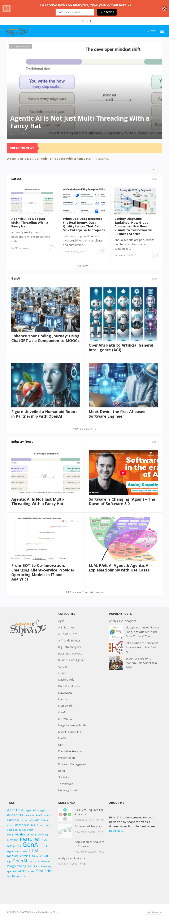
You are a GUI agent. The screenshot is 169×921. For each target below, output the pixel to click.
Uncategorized (67, 790)
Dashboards (66, 679)
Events (62, 699)
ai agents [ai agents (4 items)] (15, 815)
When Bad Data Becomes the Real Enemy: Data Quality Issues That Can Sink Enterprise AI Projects (84, 224)
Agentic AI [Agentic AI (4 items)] (16, 810)
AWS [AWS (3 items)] (39, 815)
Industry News (22, 441)
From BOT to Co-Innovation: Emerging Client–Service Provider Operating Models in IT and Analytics (42, 572)
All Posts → (84, 266)
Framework (65, 705)
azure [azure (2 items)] (47, 815)
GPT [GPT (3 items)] (45, 846)
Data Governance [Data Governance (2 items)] (41, 825)
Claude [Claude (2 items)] (45, 820)
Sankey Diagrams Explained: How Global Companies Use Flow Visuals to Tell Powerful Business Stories (133, 226)
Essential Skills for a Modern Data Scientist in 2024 (141, 663)
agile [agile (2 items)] (28, 810)
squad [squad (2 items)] (31, 871)
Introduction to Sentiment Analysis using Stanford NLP (142, 647)
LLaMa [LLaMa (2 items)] (23, 851)
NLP (60, 745)
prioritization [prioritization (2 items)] (42, 861)
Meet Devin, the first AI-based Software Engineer (117, 414)
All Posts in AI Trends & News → (84, 592)
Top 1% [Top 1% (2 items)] (11, 876)
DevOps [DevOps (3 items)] (12, 840)
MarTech (63, 738)
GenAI (15, 278)
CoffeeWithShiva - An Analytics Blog (37, 912)
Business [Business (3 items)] (13, 820)
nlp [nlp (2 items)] (9, 861)
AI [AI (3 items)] (34, 810)
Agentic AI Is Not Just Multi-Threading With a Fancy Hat (49, 159)
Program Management (72, 764)
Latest (16, 179)
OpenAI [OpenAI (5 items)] (19, 861)
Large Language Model (72, 725)
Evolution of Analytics (88, 826)
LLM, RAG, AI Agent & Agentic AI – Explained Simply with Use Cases (121, 568)
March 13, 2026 (18, 134)
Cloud (62, 673)
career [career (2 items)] (25, 820)
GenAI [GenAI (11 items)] (31, 844)
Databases (65, 692)
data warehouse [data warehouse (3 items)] (18, 834)
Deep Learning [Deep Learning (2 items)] (39, 834)
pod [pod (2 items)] (31, 861)
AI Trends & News (20, 46)
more (154, 178)
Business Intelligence (71, 660)
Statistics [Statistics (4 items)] (44, 871)
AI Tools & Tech (67, 634)
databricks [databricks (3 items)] (22, 825)
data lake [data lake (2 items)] (12, 829)
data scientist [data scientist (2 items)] (26, 829)
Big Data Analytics (69, 647)
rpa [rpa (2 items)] (9, 871)
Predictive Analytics (70, 751)
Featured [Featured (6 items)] (30, 839)
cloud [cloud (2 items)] (10, 825)
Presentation (66, 758)
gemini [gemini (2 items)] (17, 845)
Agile (61, 621)
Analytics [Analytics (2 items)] (29, 815)
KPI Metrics (65, 718)
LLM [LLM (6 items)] (33, 850)
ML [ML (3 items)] (46, 856)
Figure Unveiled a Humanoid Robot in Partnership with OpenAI (44, 414)
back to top (154, 912)
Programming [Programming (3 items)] (16, 866)
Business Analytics (70, 653)
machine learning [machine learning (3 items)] (18, 856)
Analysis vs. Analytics (122, 621)
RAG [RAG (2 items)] (30, 866)
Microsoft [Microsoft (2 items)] (37, 856)
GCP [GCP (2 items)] (9, 845)
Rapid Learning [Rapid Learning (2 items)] (42, 866)
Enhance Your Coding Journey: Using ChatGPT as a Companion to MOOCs (45, 338)
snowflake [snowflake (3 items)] (19, 871)
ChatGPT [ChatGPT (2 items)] (34, 820)
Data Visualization (69, 686)
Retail (61, 771)
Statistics (64, 777)
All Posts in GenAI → (84, 429)
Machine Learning (69, 732)
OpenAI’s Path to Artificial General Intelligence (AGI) (121, 347)
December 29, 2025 (73, 251)
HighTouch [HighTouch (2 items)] (13, 851)
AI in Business (67, 627)
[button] (84, 21)
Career (62, 666)
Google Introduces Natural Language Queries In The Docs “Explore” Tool (142, 631)
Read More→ (117, 831)
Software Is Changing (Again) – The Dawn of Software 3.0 (122, 501)
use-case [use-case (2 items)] (21, 876)
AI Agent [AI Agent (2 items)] (41, 810)
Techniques (65, 784)
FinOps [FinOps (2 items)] (45, 840)
